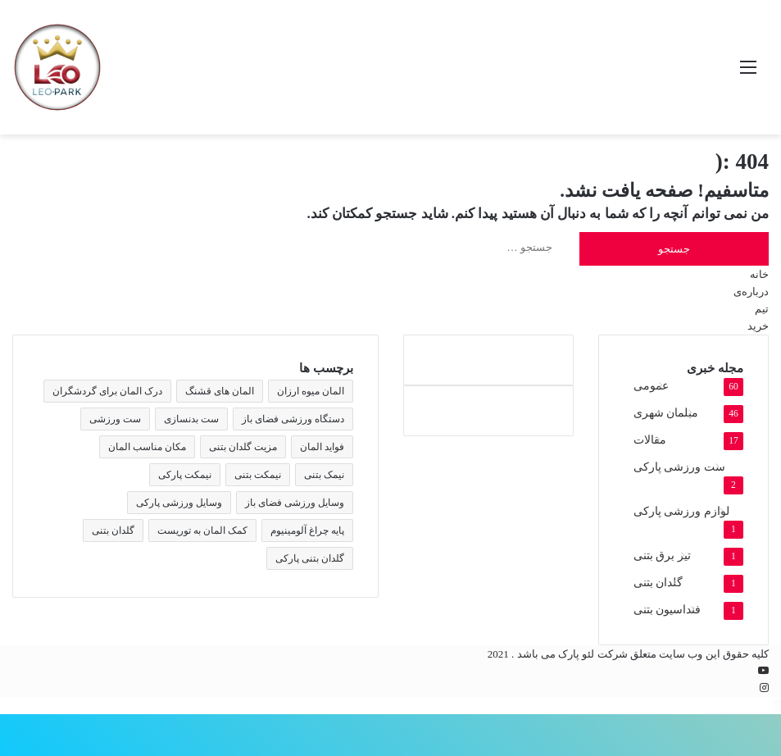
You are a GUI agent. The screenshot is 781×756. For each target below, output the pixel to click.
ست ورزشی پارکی (679, 467)
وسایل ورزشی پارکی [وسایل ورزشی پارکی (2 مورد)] (179, 502)
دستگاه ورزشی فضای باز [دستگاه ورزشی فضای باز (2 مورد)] (293, 419)
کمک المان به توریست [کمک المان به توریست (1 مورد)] (202, 530)
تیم (762, 309)
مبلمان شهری (665, 413)
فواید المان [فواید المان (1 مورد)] (322, 447)
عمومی (651, 386)
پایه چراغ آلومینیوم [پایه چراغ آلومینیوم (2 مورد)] (307, 530)
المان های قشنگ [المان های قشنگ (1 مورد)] (219, 391)
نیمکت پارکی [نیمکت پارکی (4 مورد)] (184, 474)
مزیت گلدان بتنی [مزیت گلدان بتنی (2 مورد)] (243, 447)
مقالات (649, 440)
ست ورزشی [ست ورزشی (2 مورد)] (115, 419)
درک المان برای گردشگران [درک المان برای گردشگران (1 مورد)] (107, 391)
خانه (759, 274)
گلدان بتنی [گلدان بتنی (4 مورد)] (113, 530)
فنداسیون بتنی (667, 609)
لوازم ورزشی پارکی (681, 511)
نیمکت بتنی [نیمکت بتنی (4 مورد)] (257, 474)
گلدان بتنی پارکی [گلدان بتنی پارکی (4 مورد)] (309, 558)
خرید (758, 326)
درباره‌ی (751, 291)
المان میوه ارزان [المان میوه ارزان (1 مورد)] (310, 391)
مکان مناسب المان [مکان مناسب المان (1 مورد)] (147, 447)
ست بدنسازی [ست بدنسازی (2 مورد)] (191, 419)
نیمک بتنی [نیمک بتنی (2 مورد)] (324, 474)
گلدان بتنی (658, 582)
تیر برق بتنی (662, 555)
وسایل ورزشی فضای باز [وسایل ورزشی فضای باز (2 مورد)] (294, 502)
